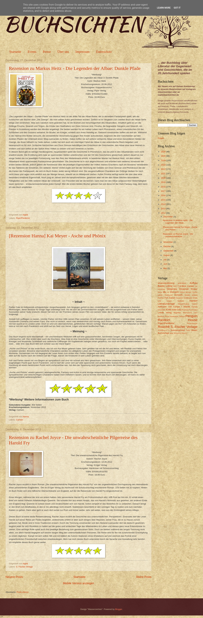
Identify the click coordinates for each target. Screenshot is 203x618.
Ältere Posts (143, 577)
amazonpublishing (166, 283)
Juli (165, 259)
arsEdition (182, 283)
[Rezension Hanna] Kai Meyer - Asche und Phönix (57, 235)
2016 (163, 195)
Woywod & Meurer (180, 333)
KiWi (168, 309)
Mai (165, 268)
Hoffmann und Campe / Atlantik (174, 307)
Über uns (63, 51)
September (168, 251)
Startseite (15, 51)
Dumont (174, 292)
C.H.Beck (181, 286)
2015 (163, 200)
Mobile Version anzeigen (78, 583)
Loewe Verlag (165, 312)
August (166, 255)
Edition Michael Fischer (188, 292)
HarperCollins (183, 304)
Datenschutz (104, 51)
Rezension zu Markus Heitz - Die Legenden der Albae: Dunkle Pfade (75, 68)
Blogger (118, 609)
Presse (47, 51)
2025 (163, 156)
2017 (163, 191)
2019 (163, 182)
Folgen (161, 138)
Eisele (187, 295)
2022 (163, 169)
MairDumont (187, 313)
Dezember (168, 216)
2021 (163, 173)
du (168, 292)
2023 (163, 165)
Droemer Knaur (188, 289)
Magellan (177, 313)
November (168, 242)
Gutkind (180, 301)
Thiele (188, 330)
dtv (164, 292)
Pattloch (182, 316)
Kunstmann (193, 310)
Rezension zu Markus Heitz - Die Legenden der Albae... (178, 221)
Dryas (160, 292)
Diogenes (172, 289)
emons (194, 295)
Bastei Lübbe (165, 286)
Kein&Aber (162, 310)
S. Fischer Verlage (24, 567)
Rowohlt (164, 327)
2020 (163, 178)
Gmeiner (179, 298)
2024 (163, 160)
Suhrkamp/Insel (178, 330)
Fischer (161, 298)
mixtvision (174, 316)
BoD (175, 286)
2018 (163, 186)
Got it (177, 8)
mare (195, 313)
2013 (163, 208)
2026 (163, 151)
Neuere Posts (14, 577)
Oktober (167, 246)
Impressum (82, 51)
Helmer (194, 304)
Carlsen (19, 420)
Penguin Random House (177, 318)
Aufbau (193, 283)
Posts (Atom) (22, 592)
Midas (167, 316)
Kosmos (185, 310)
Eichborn (179, 295)
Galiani (172, 298)
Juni (165, 264)
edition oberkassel (165, 295)
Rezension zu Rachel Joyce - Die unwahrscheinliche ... (178, 235)
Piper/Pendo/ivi (23, 218)
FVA (166, 298)
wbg (171, 333)
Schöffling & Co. (164, 330)
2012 (163, 213)
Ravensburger (192, 323)
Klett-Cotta (176, 310)
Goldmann (188, 298)
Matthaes (161, 316)
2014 (163, 204)
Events (32, 51)
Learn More (163, 8)
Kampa (194, 307)
